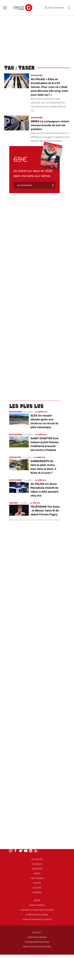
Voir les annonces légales (37, 919)
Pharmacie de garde (37, 914)
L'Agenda (37, 892)
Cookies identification (37, 942)
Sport (37, 873)
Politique (37, 864)
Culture (37, 887)
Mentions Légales (37, 937)
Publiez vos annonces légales (37, 910)
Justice (37, 883)
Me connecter (56, 7)
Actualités (37, 859)
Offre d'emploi (37, 905)
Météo (37, 900)
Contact (37, 932)
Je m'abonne (24, 185)
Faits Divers (37, 878)
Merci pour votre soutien (37, 947)
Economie (37, 869)
